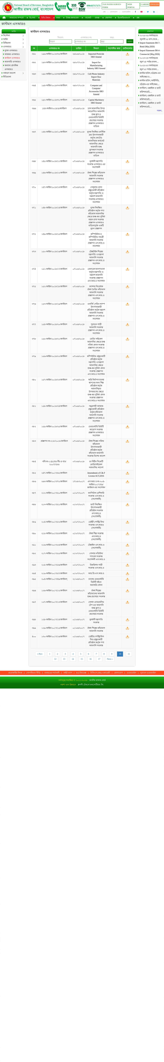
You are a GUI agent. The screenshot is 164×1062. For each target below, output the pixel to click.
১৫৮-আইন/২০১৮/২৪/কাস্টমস (54, 406)
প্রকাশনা (108, 18)
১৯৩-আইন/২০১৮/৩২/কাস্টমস (54, 62)
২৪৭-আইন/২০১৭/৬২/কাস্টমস (54, 473)
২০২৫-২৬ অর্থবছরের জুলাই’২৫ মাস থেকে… (149, 37)
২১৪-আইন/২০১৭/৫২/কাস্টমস (54, 522)
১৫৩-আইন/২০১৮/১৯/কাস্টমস (54, 304)
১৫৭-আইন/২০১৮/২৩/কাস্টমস (54, 380)
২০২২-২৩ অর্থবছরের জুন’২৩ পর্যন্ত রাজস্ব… (149, 67)
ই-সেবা (32, 18)
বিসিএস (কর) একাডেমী (100, 673)
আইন (5, 39)
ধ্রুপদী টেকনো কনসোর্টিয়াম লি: (90, 685)
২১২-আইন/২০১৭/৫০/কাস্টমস (54, 493)
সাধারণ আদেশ (9, 73)
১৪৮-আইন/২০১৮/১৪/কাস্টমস (54, 208)
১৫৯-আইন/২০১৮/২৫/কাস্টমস (54, 426)
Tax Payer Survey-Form (111, 5)
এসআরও (7, 47)
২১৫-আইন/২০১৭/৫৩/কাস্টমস (54, 533)
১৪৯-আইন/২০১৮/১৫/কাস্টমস (54, 234)
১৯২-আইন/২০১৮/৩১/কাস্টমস (54, 100)
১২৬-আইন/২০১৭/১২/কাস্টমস (54, 590)
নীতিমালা (7, 77)
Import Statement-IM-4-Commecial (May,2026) (150, 52)
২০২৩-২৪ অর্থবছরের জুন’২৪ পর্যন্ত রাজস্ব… (149, 60)
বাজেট (88, 18)
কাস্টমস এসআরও (12, 58)
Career (144, 4)
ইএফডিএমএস (124, 18)
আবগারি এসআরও (13, 62)
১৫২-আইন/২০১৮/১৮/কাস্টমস (54, 286)
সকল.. (159, 111)
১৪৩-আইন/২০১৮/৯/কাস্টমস (54, 108)
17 (99, 659)
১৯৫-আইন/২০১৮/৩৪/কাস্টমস (54, 74)
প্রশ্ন (104, 12)
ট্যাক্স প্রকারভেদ (72, 18)
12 (55, 659)
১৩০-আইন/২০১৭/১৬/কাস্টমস (54, 636)
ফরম (58, 18)
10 (120, 654)
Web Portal (131, 5)
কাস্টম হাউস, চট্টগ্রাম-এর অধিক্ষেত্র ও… (150, 75)
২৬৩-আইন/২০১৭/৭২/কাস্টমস (54, 481)
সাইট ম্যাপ (68, 673)
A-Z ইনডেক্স (81, 673)
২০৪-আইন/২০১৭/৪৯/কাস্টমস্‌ (54, 579)
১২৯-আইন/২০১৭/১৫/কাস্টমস (54, 628)
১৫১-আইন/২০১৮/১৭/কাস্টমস (54, 269)
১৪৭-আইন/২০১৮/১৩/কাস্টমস (54, 187)
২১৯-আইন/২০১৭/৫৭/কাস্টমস (54, 573)
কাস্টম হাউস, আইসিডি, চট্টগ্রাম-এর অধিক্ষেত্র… (149, 82)
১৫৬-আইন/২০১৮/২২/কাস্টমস (54, 356)
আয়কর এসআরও (12, 54)
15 (82, 659)
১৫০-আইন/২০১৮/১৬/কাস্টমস (54, 251)
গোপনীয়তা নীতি (33, 673)
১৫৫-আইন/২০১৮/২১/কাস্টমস (54, 339)
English (154, 4)
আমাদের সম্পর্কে (17, 18)
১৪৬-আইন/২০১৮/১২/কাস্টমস (54, 173)
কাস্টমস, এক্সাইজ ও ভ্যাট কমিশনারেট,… (150, 90)
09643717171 (94, 5)
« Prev (39, 654)
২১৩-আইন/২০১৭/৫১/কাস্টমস (54, 504)
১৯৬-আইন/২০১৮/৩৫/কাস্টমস (54, 54)
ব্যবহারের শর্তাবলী (52, 673)
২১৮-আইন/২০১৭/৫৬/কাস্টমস (54, 565)
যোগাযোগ (113, 12)
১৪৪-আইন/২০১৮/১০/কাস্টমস (54, 132)
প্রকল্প (97, 18)
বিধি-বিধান (45, 18)
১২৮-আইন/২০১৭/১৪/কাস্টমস (54, 619)
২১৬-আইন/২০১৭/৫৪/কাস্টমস (54, 545)
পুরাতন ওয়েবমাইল (148, 673)
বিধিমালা (7, 43)
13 (64, 659)
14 (73, 659)
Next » (110, 659)
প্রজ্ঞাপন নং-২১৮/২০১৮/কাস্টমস (54, 441)
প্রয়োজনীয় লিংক (15, 673)
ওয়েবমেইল (126, 12)
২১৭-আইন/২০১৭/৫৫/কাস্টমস (54, 553)
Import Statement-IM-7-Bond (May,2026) (150, 45)
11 (129, 654)
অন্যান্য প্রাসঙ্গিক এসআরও (11, 67)
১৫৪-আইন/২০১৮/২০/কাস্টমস (54, 324)
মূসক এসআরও (11, 50)
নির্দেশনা (6, 35)
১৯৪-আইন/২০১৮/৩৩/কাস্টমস (54, 85)
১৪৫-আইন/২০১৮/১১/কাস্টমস (54, 161)
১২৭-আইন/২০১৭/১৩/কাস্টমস (54, 602)
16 (90, 659)
